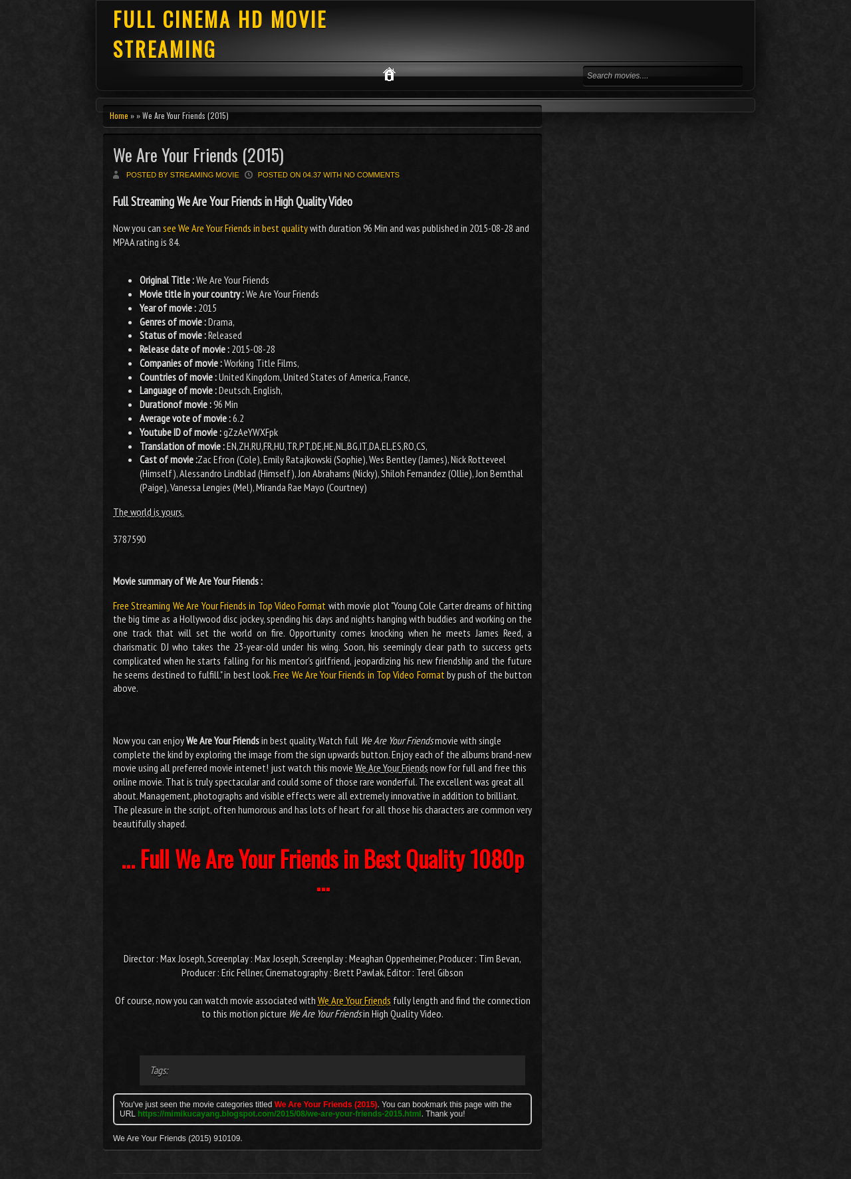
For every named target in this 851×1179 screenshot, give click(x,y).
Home (119, 115)
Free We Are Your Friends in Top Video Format (358, 674)
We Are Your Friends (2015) (198, 154)
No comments (372, 175)
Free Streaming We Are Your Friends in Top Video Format (219, 605)
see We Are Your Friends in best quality (235, 228)
